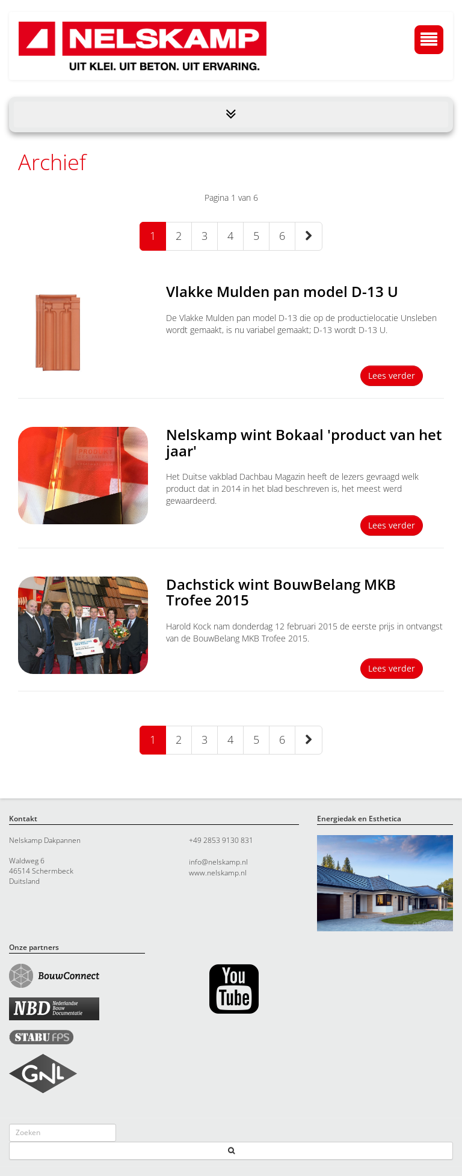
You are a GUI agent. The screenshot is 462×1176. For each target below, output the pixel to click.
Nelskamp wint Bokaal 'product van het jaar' (304, 442)
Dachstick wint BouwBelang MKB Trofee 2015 (281, 592)
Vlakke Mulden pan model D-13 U (282, 291)
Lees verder (391, 375)
